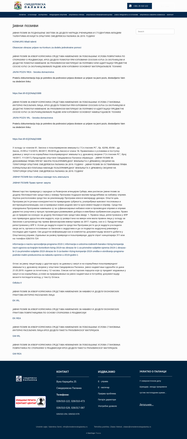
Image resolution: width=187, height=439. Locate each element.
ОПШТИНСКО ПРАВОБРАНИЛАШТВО (99, 14)
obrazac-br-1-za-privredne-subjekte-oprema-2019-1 (91, 247)
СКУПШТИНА (43, 14)
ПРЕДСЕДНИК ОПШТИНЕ (58, 14)
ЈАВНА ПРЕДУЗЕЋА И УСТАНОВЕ (126, 14)
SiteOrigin (91, 433)
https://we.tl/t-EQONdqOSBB (27, 93)
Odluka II (17, 282)
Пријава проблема (107, 393)
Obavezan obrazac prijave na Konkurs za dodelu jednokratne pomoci (47, 47)
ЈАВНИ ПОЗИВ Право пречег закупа (32, 182)
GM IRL (16, 336)
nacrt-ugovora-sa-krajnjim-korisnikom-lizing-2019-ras (39, 247)
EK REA (17, 318)
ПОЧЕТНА (22, 14)
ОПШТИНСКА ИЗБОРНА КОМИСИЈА (152, 14)
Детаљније (146, 404)
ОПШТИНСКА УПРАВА (76, 14)
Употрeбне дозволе (107, 406)
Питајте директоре (107, 399)
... (152, 404)
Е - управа (103, 381)
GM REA (17, 353)
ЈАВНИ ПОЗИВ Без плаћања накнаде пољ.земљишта (41, 177)
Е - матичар (103, 387)
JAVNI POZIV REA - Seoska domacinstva (33, 72)
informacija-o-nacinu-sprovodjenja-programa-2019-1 (38, 244)
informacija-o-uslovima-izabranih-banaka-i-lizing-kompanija (94, 244)
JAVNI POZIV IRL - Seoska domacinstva (33, 117)
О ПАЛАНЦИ (32, 14)
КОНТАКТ (170, 14)
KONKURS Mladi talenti (24, 41)
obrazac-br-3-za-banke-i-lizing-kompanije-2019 (68, 251)
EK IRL (16, 300)
